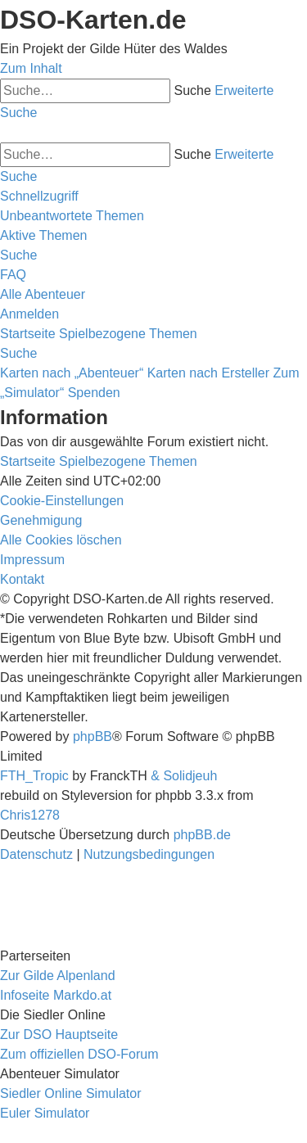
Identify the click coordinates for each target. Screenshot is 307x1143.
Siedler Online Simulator (71, 1093)
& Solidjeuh (184, 776)
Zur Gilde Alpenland (57, 976)
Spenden (94, 393)
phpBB (92, 736)
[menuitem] (72, 216)
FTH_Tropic (34, 776)
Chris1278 (30, 815)
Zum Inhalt (31, 68)
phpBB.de (202, 835)
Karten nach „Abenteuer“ (71, 373)
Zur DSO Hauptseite (59, 1034)
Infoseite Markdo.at (55, 995)
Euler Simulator (44, 1113)
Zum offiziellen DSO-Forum (79, 1054)
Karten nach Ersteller (208, 373)
